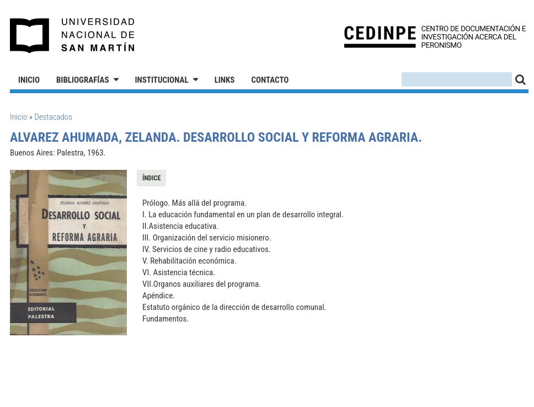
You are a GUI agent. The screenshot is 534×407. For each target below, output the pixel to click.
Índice (151, 178)
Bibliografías (82, 80)
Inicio (29, 80)
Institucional (162, 80)
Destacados (53, 117)
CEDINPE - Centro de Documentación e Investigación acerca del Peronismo (435, 36)
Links (225, 80)
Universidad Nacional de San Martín (72, 35)
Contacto (270, 80)
